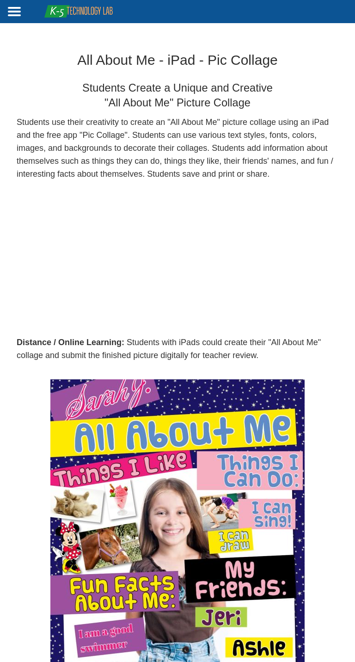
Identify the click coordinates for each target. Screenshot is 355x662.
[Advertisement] (177, 258)
